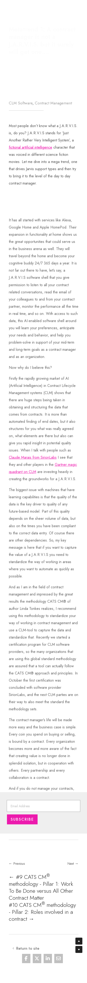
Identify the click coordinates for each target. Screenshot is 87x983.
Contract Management (53, 103)
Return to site (32, 8)
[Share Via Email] (58, 962)
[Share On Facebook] (26, 962)
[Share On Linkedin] (48, 962)
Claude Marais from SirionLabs (33, 556)
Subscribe (22, 826)
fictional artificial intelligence (30, 148)
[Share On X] (37, 962)
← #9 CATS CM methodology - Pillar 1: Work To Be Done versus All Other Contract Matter (41, 900)
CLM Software (20, 103)
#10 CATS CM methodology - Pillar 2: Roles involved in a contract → (42, 924)
